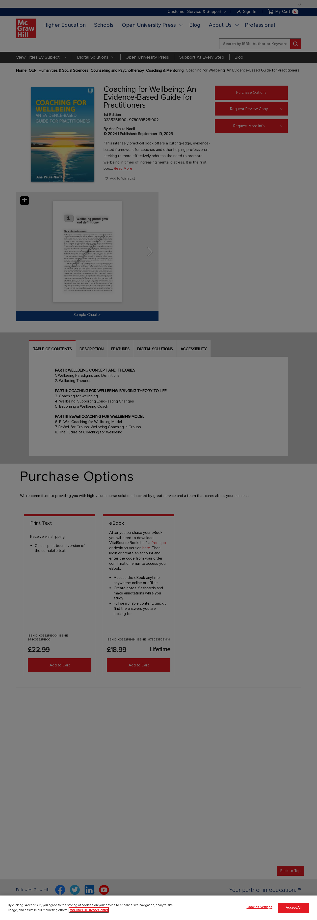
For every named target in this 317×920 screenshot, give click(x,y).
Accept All (293, 908)
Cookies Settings (259, 907)
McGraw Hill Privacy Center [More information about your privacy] (89, 910)
